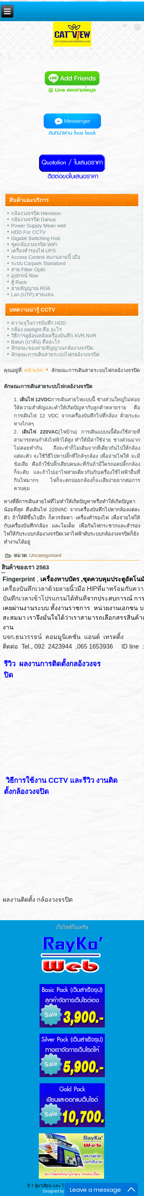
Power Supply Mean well (38, 226)
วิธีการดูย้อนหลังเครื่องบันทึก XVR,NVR (53, 336)
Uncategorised (45, 555)
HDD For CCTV (28, 232)
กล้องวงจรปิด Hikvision (36, 213)
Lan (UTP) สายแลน (32, 294)
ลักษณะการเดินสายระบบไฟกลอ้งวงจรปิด (55, 354)
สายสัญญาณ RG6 (30, 288)
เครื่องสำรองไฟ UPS (33, 251)
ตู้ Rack (19, 282)
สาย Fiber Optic (28, 269)
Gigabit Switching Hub (35, 238)
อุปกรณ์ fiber (25, 276)
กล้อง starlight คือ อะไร (36, 329)
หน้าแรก (33, 370)
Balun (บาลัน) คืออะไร (35, 342)
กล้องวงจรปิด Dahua (33, 219)
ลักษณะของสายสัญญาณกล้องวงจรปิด (52, 348)
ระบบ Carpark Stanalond (38, 263)
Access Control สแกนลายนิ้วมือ (45, 257)
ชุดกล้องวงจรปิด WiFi (34, 244)
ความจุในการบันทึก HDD (38, 323)
